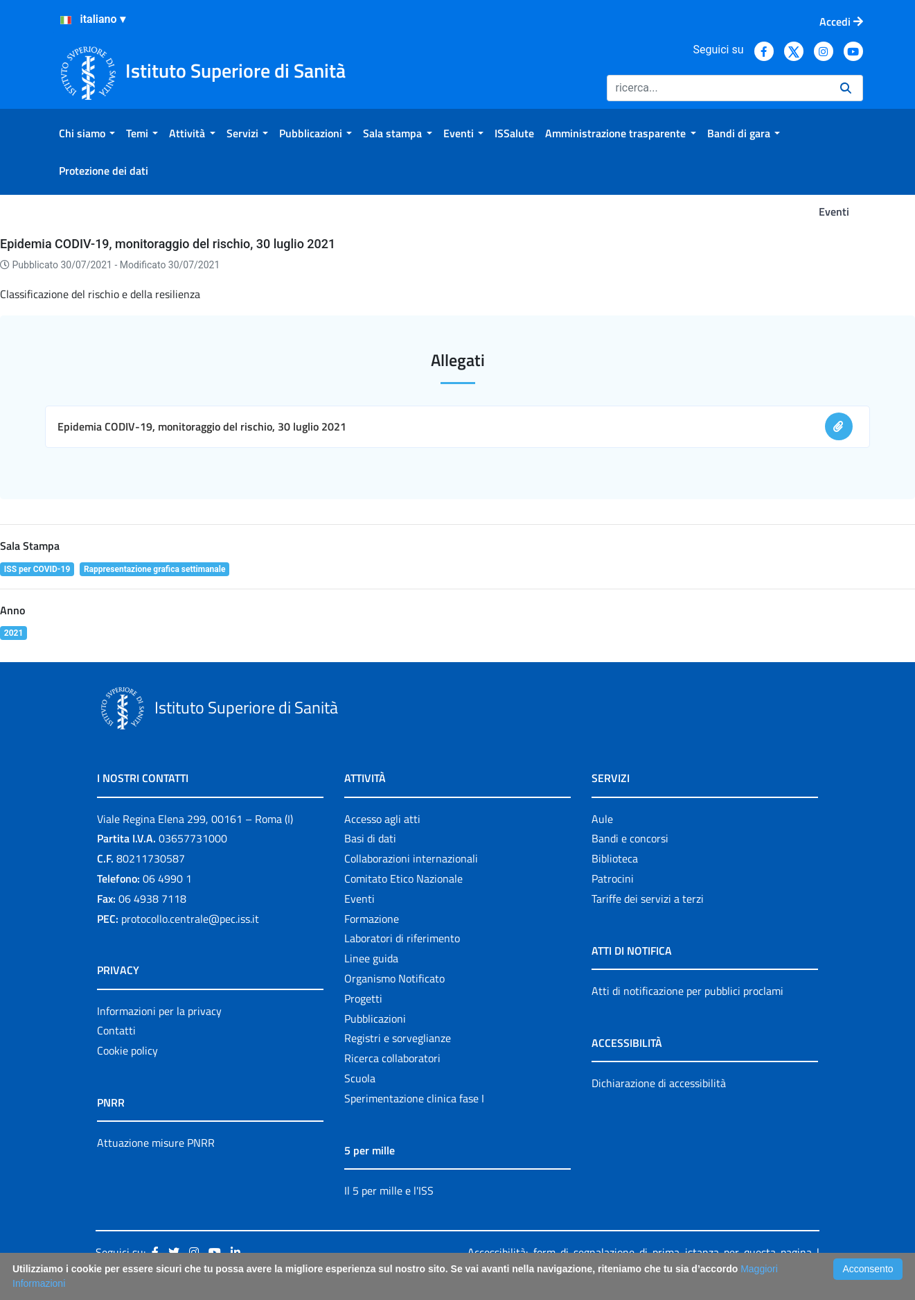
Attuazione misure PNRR (156, 1142)
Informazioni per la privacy (159, 1011)
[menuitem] (87, 133)
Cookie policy (127, 1050)
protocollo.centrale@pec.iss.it (190, 918)
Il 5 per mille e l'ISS (389, 1190)
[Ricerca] (718, 88)
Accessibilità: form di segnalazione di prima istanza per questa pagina (640, 1252)
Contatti (116, 1030)
